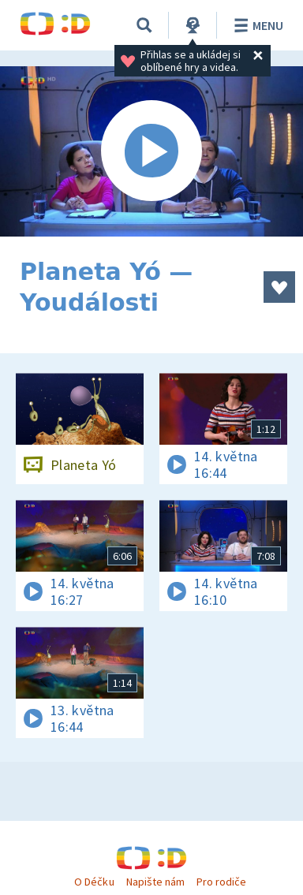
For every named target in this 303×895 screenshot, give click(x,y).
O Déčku (94, 881)
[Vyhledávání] (144, 25)
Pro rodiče (221, 881)
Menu (256, 25)
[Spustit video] (151, 151)
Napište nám (155, 881)
